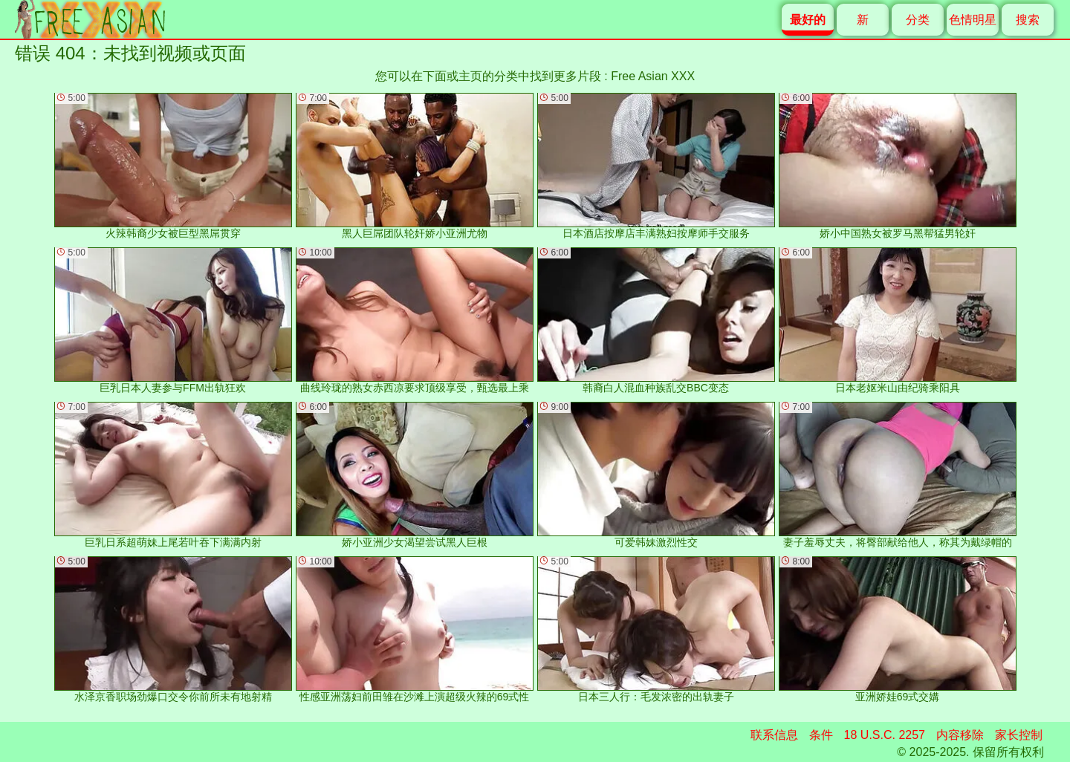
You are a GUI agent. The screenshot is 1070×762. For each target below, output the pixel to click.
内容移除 (960, 735)
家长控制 (1019, 735)
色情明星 (972, 19)
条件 (821, 735)
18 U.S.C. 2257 (884, 735)
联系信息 (774, 735)
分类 (918, 19)
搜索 (1028, 19)
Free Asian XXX (653, 76)
